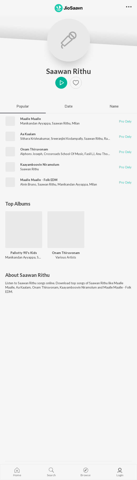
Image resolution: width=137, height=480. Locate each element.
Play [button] (61, 83)
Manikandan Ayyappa (35, 123)
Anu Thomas (104, 154)
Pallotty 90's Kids (23, 253)
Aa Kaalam (28, 134)
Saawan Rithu (68, 71)
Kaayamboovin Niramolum (39, 164)
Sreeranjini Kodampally (67, 138)
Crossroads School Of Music (63, 154)
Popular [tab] (22, 106)
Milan (76, 123)
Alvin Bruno (28, 184)
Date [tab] (69, 106)
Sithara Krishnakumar (35, 138)
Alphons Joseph (31, 154)
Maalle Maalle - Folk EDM (38, 180)
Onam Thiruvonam (34, 149)
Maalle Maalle (30, 119)
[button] (128, 7)
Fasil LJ (89, 154)
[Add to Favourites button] (76, 83)
